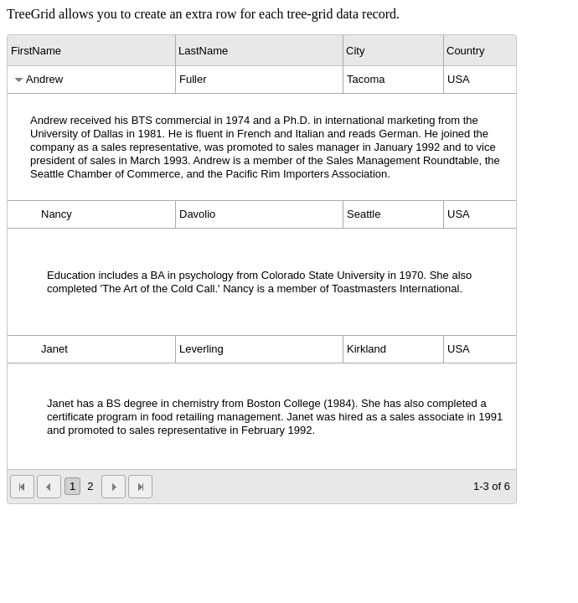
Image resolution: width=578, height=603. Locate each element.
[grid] (262, 269)
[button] (22, 486)
